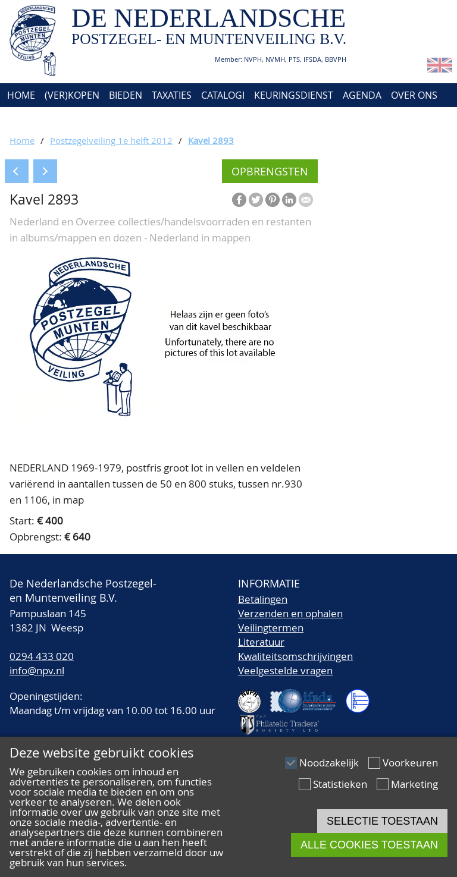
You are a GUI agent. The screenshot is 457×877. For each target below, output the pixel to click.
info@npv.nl (37, 670)
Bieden (125, 95)
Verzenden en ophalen (290, 613)
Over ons (414, 95)
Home (20, 95)
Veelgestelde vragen (285, 670)
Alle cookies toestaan (369, 845)
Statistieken (340, 784)
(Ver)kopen (72, 95)
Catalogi (223, 95)
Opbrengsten (269, 171)
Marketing (414, 784)
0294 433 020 (42, 656)
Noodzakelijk (329, 762)
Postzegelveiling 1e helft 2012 (111, 140)
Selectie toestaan (382, 821)
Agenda (362, 95)
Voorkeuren (410, 762)
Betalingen (262, 599)
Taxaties (172, 95)
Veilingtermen (270, 627)
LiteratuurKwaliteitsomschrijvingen (295, 649)
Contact (26, 118)
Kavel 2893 (211, 140)
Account (79, 118)
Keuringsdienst (293, 95)
